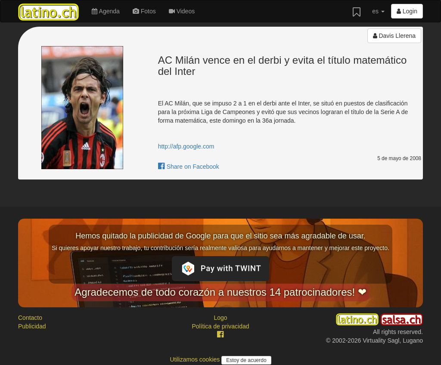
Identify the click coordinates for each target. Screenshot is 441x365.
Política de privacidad (220, 326)
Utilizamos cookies (195, 359)
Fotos (144, 11)
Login (407, 11)
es (378, 11)
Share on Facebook (188, 166)
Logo (220, 317)
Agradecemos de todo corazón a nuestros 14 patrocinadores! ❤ (220, 292)
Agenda (105, 11)
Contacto (30, 317)
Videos (182, 11)
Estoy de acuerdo (246, 360)
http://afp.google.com (186, 146)
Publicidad (32, 326)
